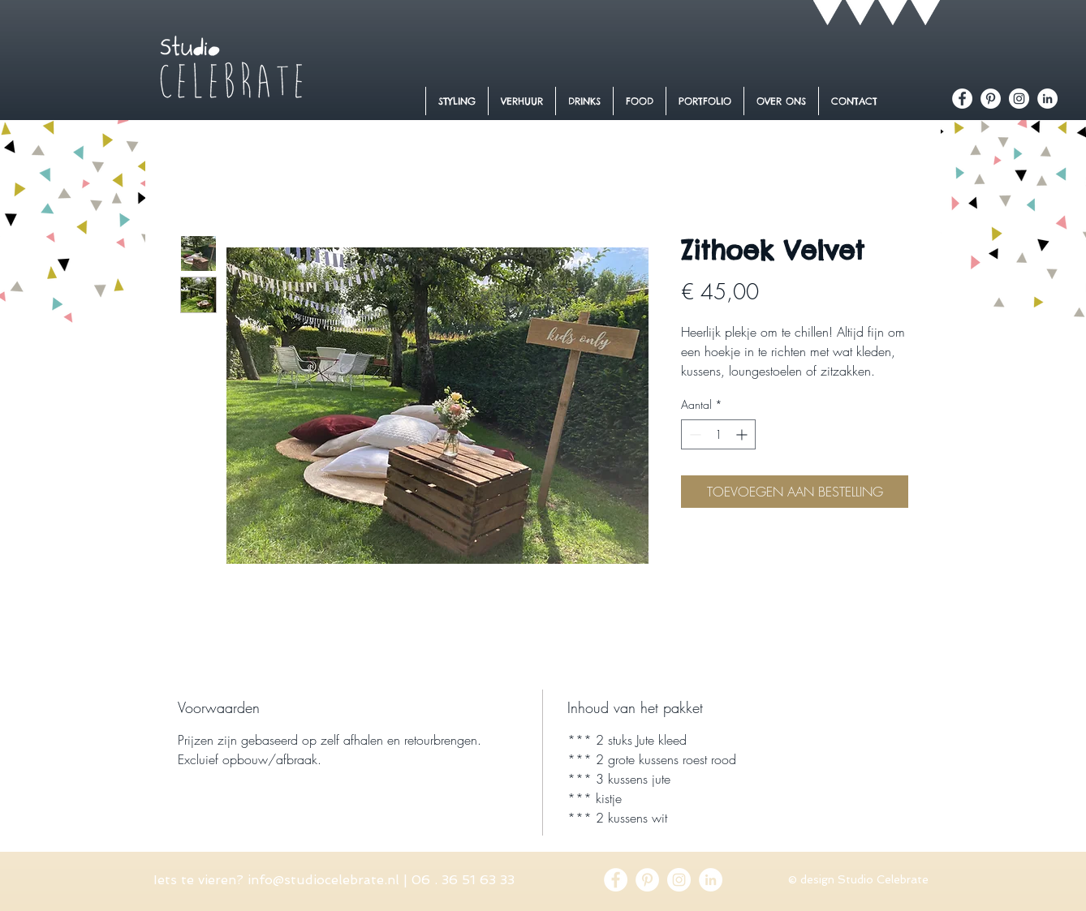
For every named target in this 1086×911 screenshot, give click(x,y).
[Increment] (743, 434)
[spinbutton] (718, 434)
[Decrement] (693, 434)
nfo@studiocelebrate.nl (325, 879)
